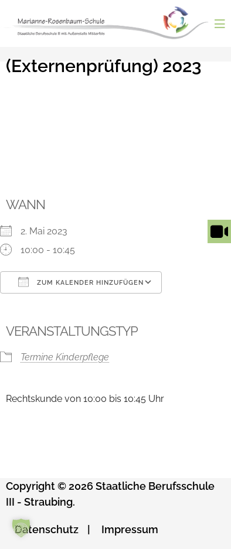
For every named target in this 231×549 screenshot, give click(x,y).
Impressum (129, 529)
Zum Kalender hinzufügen (81, 282)
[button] (21, 528)
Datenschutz (47, 529)
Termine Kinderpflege (65, 357)
